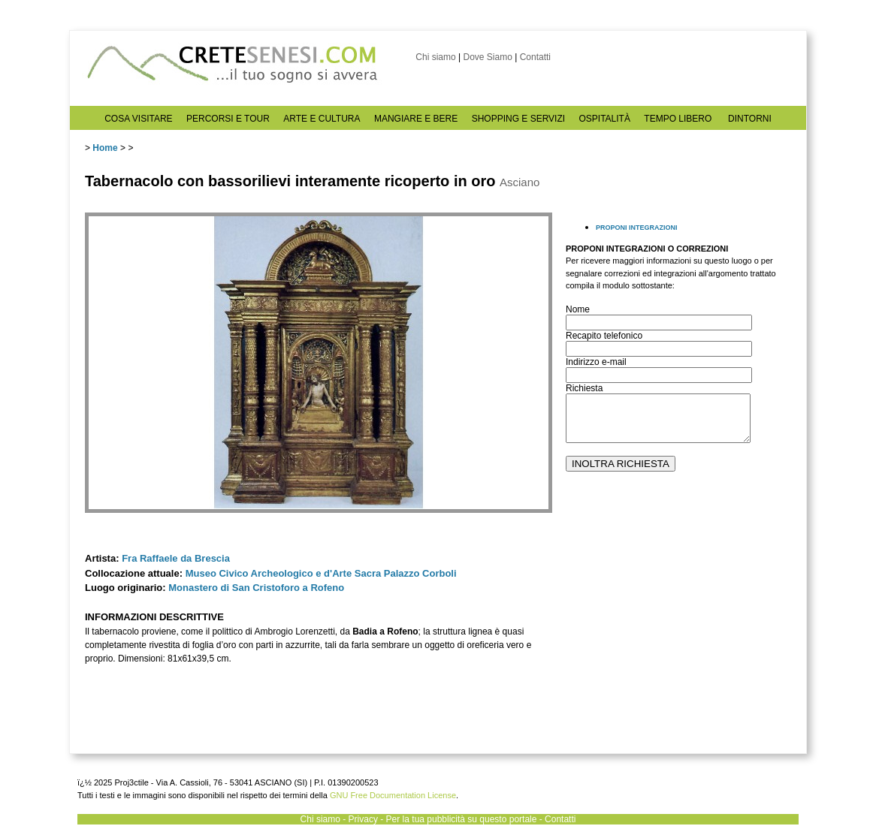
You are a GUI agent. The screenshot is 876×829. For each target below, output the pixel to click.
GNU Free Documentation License (393, 795)
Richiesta (584, 388)
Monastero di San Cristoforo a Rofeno (256, 587)
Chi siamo (435, 57)
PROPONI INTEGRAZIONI (637, 227)
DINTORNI (750, 118)
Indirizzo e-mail (596, 362)
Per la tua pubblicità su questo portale (461, 819)
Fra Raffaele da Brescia (176, 558)
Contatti (535, 57)
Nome (578, 309)
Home (104, 148)
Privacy (363, 819)
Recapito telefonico (604, 335)
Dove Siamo (487, 57)
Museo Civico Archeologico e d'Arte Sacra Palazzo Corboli (321, 573)
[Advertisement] (678, 624)
